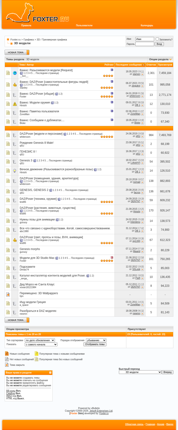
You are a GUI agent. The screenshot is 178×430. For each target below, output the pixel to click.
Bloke (22, 123)
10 (151, 277)
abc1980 (24, 231)
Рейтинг (109, 64)
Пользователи (84, 25)
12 (151, 104)
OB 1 (137, 105)
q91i (138, 136)
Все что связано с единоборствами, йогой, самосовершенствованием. (65, 228)
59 (151, 200)
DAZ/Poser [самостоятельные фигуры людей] (59, 81)
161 (151, 259)
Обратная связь (134, 424)
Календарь (147, 25)
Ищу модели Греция (33, 302)
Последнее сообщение (129, 64)
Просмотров (165, 64)
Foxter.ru (15, 39)
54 (151, 161)
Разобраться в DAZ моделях (38, 311)
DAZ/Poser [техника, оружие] (38, 198)
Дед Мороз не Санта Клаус (37, 284)
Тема (22, 64)
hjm (21, 296)
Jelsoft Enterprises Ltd (100, 411)
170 (151, 210)
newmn (23, 314)
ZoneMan (24, 114)
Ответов (151, 64)
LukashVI (135, 163)
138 (151, 181)
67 (151, 240)
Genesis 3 (26, 160)
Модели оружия (40, 102)
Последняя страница (47, 73)
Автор (30, 64)
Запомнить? (164, 39)
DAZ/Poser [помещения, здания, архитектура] (49, 178)
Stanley (23, 88)
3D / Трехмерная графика (52, 39)
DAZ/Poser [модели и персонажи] (41, 133)
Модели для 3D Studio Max (37, 258)
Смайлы (10, 393)
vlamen (136, 74)
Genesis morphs (30, 249)
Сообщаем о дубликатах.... (47, 120)
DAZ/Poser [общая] (42, 93)
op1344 (136, 241)
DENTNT (135, 201)
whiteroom (135, 96)
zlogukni (136, 85)
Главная (150, 424)
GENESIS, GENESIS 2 (34, 190)
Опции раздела (158, 59)
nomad (136, 182)
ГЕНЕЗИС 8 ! (28, 151)
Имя (129, 39)
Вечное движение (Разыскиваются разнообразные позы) (56, 169)
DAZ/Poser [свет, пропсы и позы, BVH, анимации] (51, 237)
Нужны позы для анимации (37, 219)
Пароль (131, 44)
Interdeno (135, 222)
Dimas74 (24, 269)
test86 (23, 202)
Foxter (23, 96)
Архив (160, 424)
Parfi (137, 278)
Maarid (136, 251)
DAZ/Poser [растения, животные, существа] (48, 208)
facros (137, 192)
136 (151, 191)
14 (151, 170)
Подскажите (27, 266)
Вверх (169, 424)
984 (151, 135)
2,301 (151, 73)
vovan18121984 (28, 287)
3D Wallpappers (48, 293)
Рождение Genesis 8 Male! (37, 142)
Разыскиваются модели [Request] (51, 70)
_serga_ (24, 278)
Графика (29, 39)
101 (151, 84)
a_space (24, 305)
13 (151, 95)
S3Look (136, 269)
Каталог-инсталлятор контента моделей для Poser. (53, 275)
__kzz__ (24, 76)
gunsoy (23, 222)
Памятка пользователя (44, 111)
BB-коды (11, 391)
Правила (26, 25)
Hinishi (23, 105)
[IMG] (9, 396)
